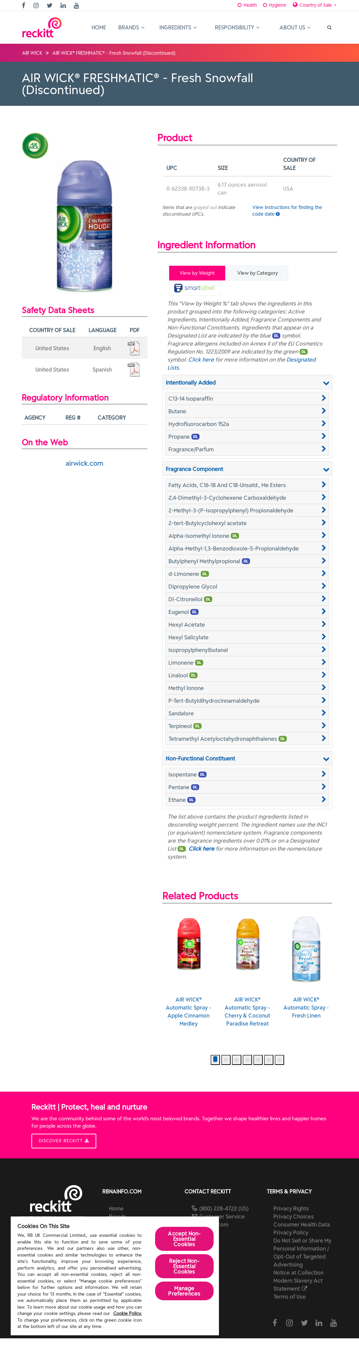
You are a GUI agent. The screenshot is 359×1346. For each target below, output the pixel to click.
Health (245, 5)
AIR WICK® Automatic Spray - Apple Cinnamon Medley (188, 976)
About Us (295, 27)
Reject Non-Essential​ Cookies (184, 1266)
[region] (115, 1275)
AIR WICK (32, 53)
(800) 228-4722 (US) (224, 1216)
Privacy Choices (293, 1224)
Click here (201, 359)
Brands (131, 27)
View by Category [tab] (257, 273)
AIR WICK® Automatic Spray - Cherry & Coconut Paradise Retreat (247, 976)
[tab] (194, 288)
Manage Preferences (184, 1291)
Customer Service (222, 1224)
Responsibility (237, 27)
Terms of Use (289, 1304)
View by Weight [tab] (197, 273)
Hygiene (272, 5)
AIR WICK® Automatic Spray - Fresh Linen (306, 972)
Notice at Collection (298, 1280)
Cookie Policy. (127, 1313)
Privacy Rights (291, 1216)
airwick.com (84, 463)
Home (99, 27)
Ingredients (178, 27)
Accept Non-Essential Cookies (184, 1239)
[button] (247, 398)
